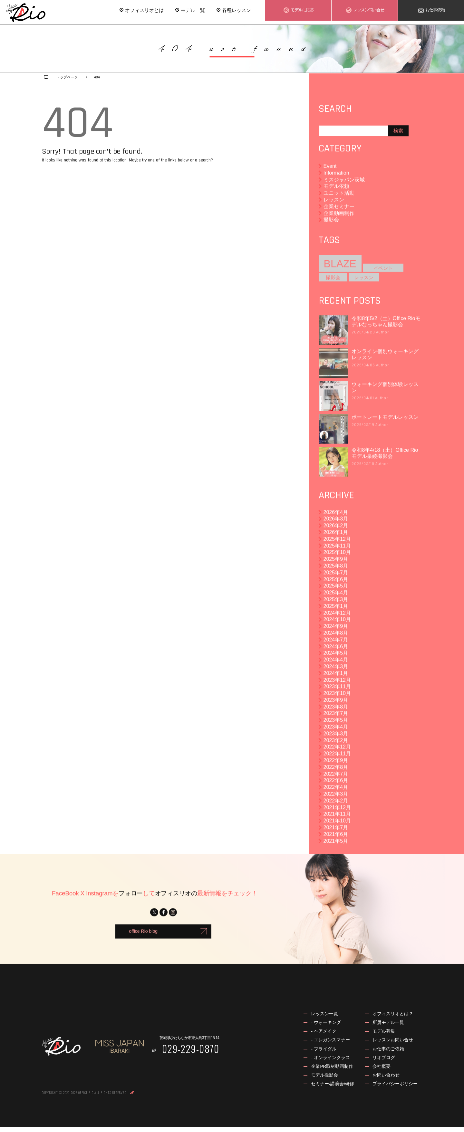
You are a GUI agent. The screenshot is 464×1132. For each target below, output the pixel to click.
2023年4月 (336, 730)
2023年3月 (336, 737)
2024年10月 (337, 623)
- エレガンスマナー (330, 1044)
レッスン (365, 12)
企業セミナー (339, 210)
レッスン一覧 (324, 1017)
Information (336, 176)
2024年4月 (336, 663)
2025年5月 (336, 589)
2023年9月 (336, 703)
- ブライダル (323, 1053)
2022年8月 (336, 770)
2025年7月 (336, 576)
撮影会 (331, 223)
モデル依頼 (336, 189)
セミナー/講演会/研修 (332, 1088)
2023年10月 (337, 696)
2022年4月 (336, 790)
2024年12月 (337, 616)
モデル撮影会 (324, 1080)
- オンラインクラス (330, 1062)
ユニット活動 (339, 196)
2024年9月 (336, 629)
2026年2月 (336, 529)
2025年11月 (337, 549)
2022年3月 (336, 797)
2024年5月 (336, 656)
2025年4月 (336, 596)
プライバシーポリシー (395, 1088)
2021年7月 (336, 831)
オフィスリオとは (144, 12)
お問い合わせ (386, 1080)
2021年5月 (336, 844)
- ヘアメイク (323, 1035)
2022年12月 (337, 750)
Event (330, 169)
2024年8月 (336, 636)
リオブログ (383, 1062)
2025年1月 (336, 609)
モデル (299, 12)
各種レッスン (236, 12)
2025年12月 (337, 542)
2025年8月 (336, 569)
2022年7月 (336, 777)
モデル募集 (383, 1035)
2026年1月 (336, 535)
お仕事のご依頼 (388, 1053)
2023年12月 (337, 683)
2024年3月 (336, 670)
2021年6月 (336, 837)
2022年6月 (336, 783)
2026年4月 (336, 515)
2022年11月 (337, 757)
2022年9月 (336, 763)
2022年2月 (336, 804)
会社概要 (381, 1071)
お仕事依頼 (432, 12)
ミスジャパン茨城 (344, 182)
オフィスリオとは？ (392, 1017)
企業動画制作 (339, 216)
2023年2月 (336, 743)
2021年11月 (337, 817)
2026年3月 (336, 522)
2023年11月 (337, 690)
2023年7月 (336, 716)
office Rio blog (143, 936)
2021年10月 (337, 824)
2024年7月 (336, 643)
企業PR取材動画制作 (332, 1071)
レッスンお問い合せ (392, 1044)
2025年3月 (336, 603)
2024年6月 (336, 649)
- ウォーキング (326, 1026)
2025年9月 (336, 562)
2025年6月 (336, 582)
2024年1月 (336, 676)
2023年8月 (336, 710)
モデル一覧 (193, 12)
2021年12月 (337, 810)
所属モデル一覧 (388, 1026)
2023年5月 (336, 723)
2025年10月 (337, 555)
